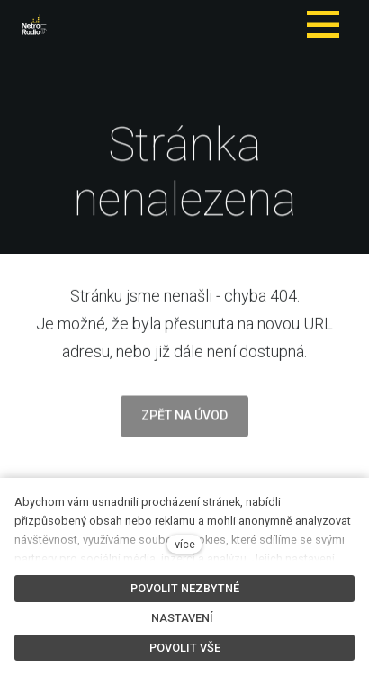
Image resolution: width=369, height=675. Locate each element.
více (185, 544)
